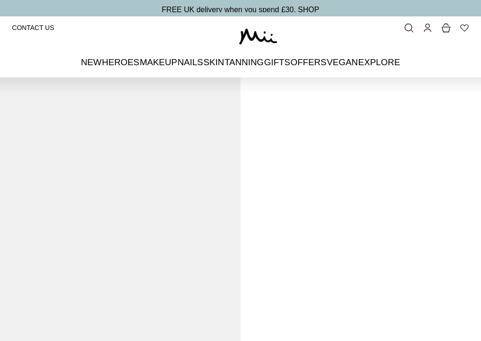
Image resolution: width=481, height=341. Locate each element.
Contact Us (33, 27)
